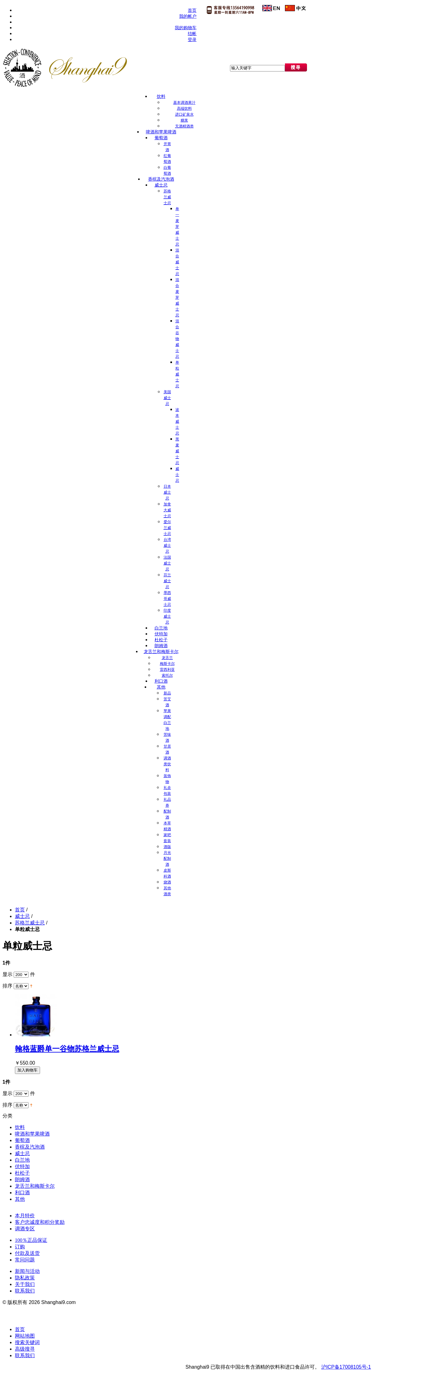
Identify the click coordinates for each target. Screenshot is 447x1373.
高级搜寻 (25, 1349)
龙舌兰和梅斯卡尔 (35, 1186)
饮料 (20, 1127)
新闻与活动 (27, 1271)
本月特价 (25, 1215)
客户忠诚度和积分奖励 (40, 1222)
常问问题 (25, 1259)
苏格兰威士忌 (30, 922)
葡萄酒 (22, 1140)
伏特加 (22, 1166)
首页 (192, 10)
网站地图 (25, 1335)
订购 (20, 1246)
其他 (20, 1199)
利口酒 (22, 1192)
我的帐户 (187, 16)
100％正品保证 (31, 1240)
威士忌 (22, 916)
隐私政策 (25, 1277)
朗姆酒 (22, 1179)
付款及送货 (27, 1253)
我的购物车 (185, 27)
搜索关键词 (27, 1342)
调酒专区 (25, 1228)
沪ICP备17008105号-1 (346, 1367)
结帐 (192, 33)
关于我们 (25, 1284)
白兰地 (22, 1160)
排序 (7, 985)
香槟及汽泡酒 (30, 1147)
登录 (192, 39)
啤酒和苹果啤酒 (32, 1133)
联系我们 (25, 1290)
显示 (7, 974)
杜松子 (22, 1173)
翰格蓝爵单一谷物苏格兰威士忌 (67, 1048)
